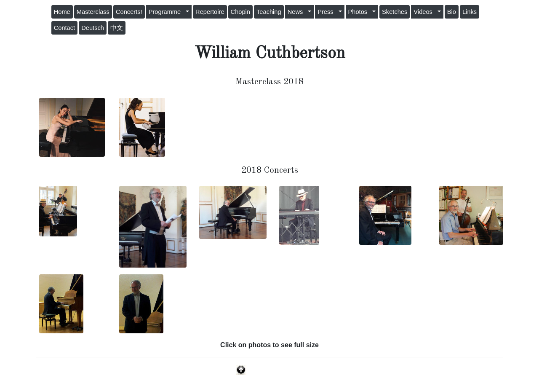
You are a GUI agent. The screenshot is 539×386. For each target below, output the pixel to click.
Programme (166, 11)
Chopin (240, 11)
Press (327, 11)
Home (62, 11)
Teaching (268, 11)
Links (469, 11)
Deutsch (92, 27)
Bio (451, 11)
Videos (425, 11)
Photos (359, 11)
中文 (116, 27)
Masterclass (93, 11)
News (297, 11)
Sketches (394, 11)
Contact (64, 27)
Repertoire (209, 11)
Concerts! (129, 11)
